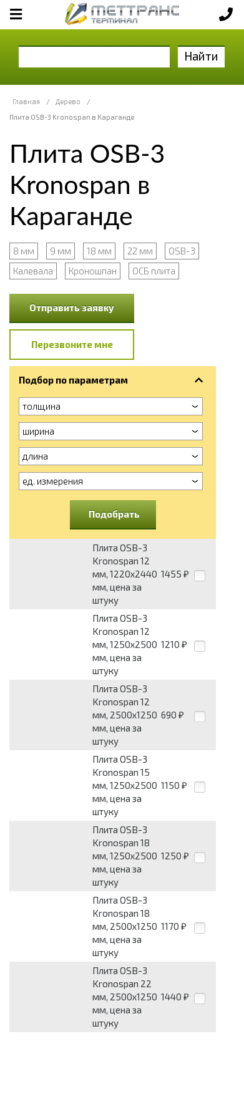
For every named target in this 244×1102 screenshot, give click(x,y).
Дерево (68, 101)
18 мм (99, 250)
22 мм (140, 250)
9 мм (60, 250)
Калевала (33, 270)
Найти (201, 56)
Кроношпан (93, 270)
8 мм (23, 250)
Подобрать (114, 514)
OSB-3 (181, 250)
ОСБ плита (153, 270)
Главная (26, 101)
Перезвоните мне (72, 344)
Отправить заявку (71, 307)
